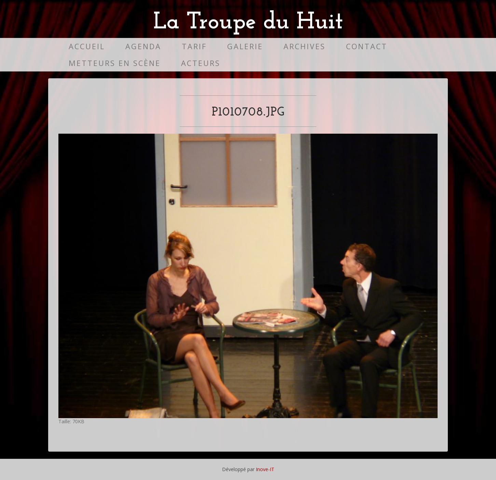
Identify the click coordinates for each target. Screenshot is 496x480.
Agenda (143, 46)
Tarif (194, 46)
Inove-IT (265, 469)
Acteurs (200, 63)
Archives (305, 46)
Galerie (245, 46)
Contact (366, 46)
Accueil (87, 46)
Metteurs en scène (115, 63)
